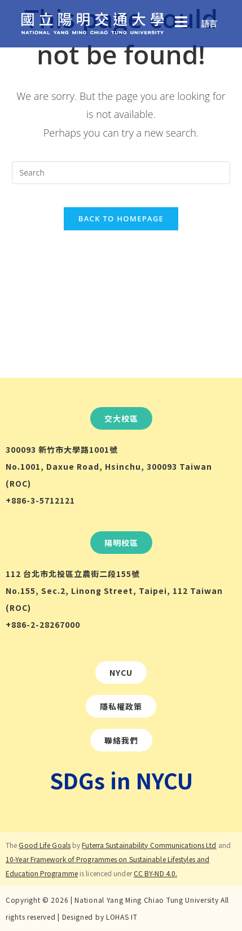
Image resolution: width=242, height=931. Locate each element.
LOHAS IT (122, 916)
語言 (209, 23)
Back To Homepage (121, 218)
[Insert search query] (121, 172)
